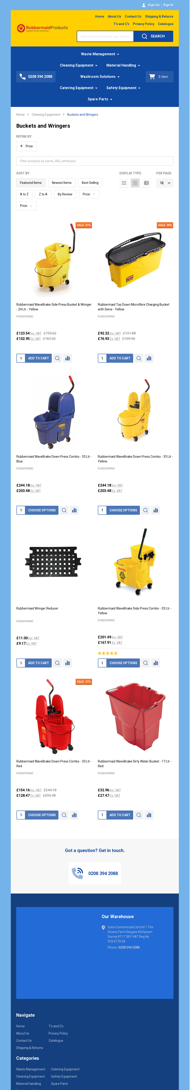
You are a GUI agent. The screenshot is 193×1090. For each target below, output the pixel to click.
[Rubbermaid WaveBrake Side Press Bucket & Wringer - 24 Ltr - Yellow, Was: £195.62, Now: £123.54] (54, 260)
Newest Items (62, 183)
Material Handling (121, 65)
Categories (27, 1058)
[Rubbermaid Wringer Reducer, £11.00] (54, 564)
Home (99, 16)
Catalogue (165, 24)
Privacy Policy (143, 24)
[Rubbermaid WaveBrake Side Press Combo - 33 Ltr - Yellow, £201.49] (135, 564)
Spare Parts (98, 99)
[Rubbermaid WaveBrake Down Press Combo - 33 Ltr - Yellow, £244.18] (135, 412)
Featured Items (31, 183)
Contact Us (133, 16)
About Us (114, 16)
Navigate (25, 1015)
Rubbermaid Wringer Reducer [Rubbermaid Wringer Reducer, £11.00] (37, 608)
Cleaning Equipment (76, 65)
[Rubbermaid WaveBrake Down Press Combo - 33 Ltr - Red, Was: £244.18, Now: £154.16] (54, 717)
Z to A (43, 194)
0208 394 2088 (128, 947)
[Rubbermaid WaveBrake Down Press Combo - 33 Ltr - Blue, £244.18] (54, 412)
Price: (90, 195)
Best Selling (90, 183)
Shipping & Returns (159, 16)
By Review (65, 194)
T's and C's (121, 24)
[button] (26, 146)
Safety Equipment (121, 88)
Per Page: (164, 173)
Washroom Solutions (98, 76)
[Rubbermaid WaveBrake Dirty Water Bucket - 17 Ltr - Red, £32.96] (135, 717)
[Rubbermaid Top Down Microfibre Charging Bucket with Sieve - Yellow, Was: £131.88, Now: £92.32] (135, 260)
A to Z (24, 194)
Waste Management (98, 54)
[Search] (153, 36)
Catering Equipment (76, 88)
